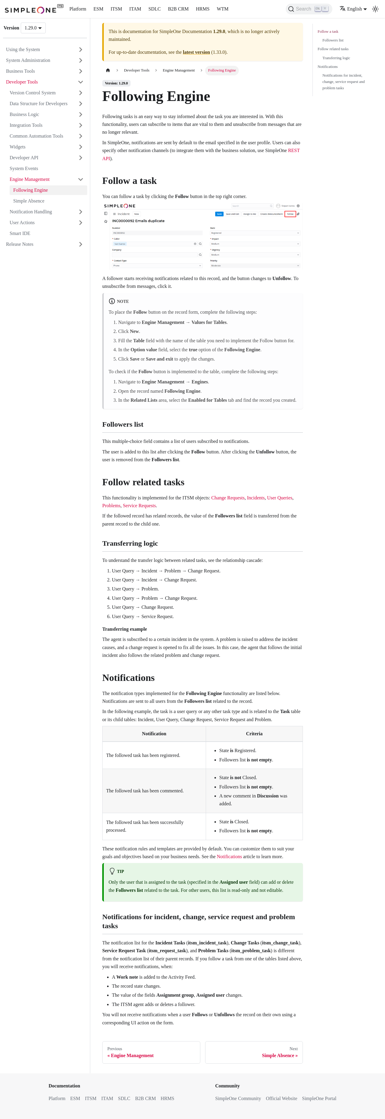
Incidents (256, 497)
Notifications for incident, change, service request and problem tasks (343, 81)
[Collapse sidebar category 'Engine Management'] (80, 179)
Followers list (332, 40)
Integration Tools (26, 125)
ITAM (135, 8)
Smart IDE (20, 233)
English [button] (351, 8)
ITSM (116, 8)
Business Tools (20, 71)
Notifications (229, 856)
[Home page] (108, 70)
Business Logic (24, 114)
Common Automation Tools (36, 136)
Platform (77, 8)
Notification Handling (31, 211)
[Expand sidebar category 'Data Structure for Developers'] (80, 103)
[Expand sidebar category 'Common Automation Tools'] (80, 136)
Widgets (18, 146)
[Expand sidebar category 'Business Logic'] (80, 114)
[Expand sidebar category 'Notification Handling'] (80, 212)
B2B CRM (178, 8)
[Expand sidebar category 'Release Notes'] (80, 244)
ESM (98, 8)
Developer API (24, 157)
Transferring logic (336, 58)
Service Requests (139, 505)
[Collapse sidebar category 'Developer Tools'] (80, 82)
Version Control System (33, 92)
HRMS (202, 8)
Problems (111, 505)
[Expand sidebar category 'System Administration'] (80, 60)
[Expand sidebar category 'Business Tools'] (80, 71)
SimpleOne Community (238, 1098)
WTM (223, 8)
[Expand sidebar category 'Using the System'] (80, 49)
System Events (24, 168)
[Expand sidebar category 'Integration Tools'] (80, 125)
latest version (196, 52)
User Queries (279, 497)
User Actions (22, 222)
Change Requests (228, 497)
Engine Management (30, 179)
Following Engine (30, 190)
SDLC (154, 8)
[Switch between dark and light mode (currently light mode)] (375, 9)
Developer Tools (22, 81)
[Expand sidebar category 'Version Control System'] (80, 93)
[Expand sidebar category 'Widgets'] (80, 147)
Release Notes (19, 244)
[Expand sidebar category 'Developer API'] (80, 158)
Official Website (281, 1098)
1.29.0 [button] (31, 27)
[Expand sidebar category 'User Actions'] (80, 222)
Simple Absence (29, 200)
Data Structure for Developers (38, 103)
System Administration (28, 60)
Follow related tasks (333, 49)
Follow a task (328, 31)
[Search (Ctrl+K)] (309, 9)
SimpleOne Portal (319, 1098)
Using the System (23, 49)
